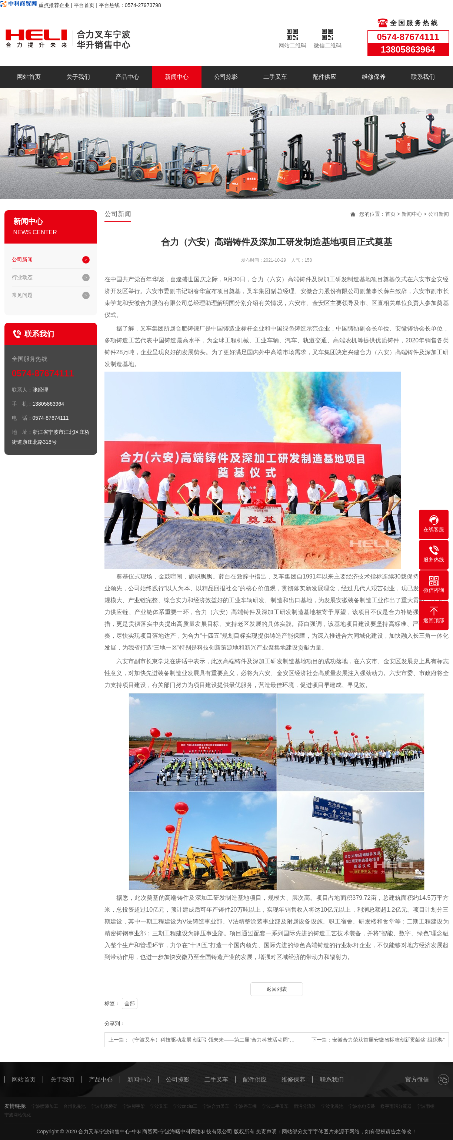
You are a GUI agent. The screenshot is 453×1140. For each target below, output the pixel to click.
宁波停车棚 (245, 1106)
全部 (129, 1003)
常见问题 (22, 295)
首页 (390, 214)
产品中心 (127, 77)
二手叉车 (275, 77)
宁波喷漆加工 (44, 1106)
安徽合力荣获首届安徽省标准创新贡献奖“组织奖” (388, 1040)
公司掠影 (226, 77)
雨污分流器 (305, 1106)
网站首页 (29, 77)
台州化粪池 (74, 1106)
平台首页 (84, 5)
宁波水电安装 (362, 1106)
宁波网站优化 (17, 1114)
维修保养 (374, 77)
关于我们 (78, 77)
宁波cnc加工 (185, 1106)
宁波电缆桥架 (104, 1106)
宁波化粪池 (332, 1106)
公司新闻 (22, 259)
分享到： (114, 1023)
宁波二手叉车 (275, 1106)
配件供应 (324, 77)
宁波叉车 (159, 1106)
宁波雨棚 (425, 1106)
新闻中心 (177, 77)
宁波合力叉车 (216, 1106)
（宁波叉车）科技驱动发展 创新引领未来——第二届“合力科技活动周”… (212, 1040)
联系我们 (423, 77)
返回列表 (276, 989)
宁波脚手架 (134, 1106)
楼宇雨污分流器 (396, 1106)
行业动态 (22, 277)
